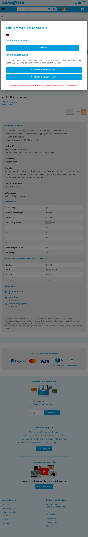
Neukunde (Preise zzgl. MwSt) (44, 69)
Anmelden (42, 47)
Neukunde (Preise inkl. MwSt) (44, 77)
